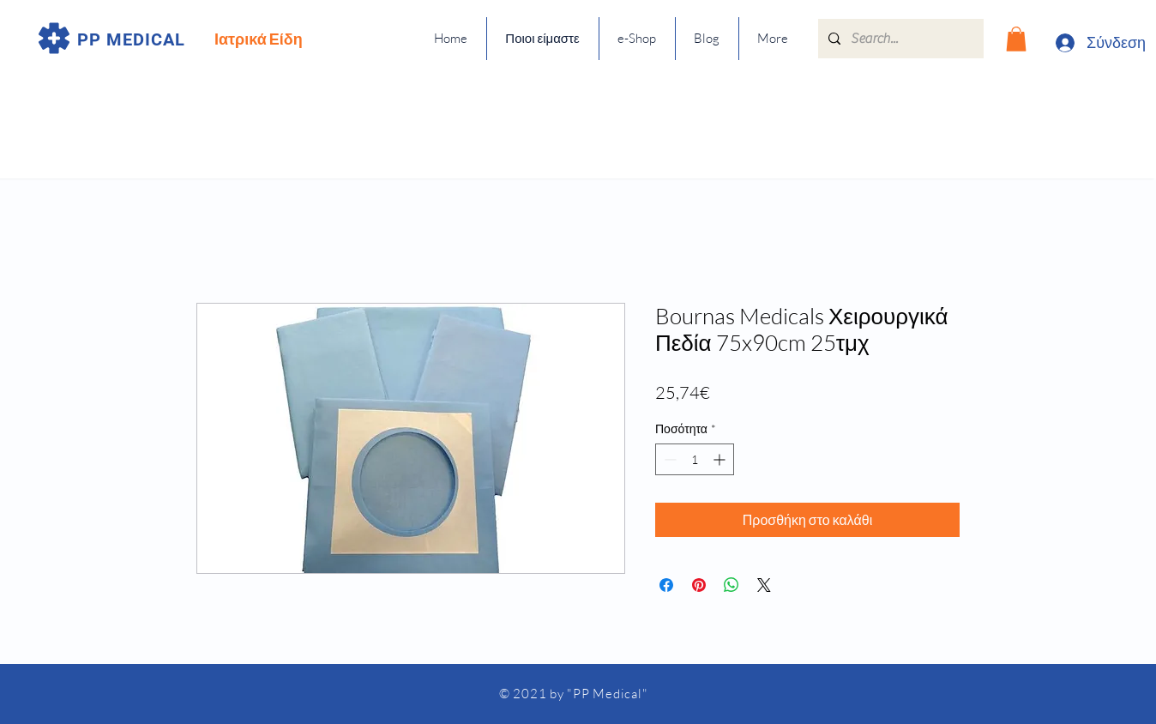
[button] (1016, 39)
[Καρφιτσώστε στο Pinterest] (699, 585)
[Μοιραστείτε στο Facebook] (666, 585)
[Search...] (899, 38)
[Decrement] (668, 459)
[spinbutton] (694, 459)
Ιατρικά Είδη (258, 38)
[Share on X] (764, 585)
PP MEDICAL (131, 39)
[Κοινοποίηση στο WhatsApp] (731, 585)
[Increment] (721, 459)
